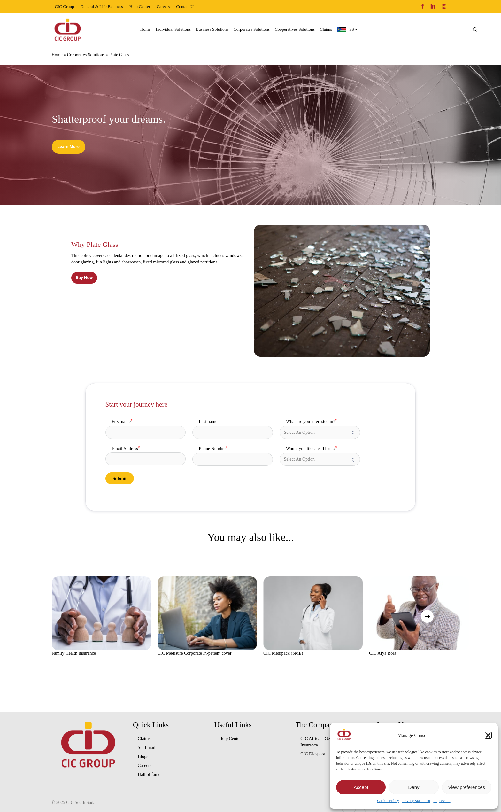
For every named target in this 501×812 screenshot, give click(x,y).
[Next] (427, 616)
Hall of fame (149, 774)
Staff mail (146, 747)
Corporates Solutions (86, 54)
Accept (361, 787)
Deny (413, 787)
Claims (144, 738)
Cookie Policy (388, 801)
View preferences (466, 787)
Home (57, 54)
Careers (144, 765)
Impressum (441, 801)
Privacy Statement (416, 801)
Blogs (143, 756)
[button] (488, 735)
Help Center (230, 738)
